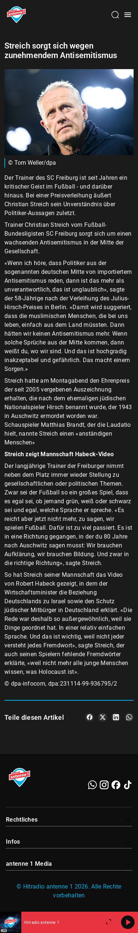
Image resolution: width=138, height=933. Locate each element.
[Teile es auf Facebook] (89, 717)
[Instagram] (104, 784)
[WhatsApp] (92, 784)
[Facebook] (116, 784)
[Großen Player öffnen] (108, 922)
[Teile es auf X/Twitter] (102, 717)
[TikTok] (127, 784)
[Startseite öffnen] (16, 14)
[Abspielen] (127, 922)
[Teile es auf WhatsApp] (129, 717)
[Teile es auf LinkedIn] (116, 717)
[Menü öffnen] (128, 15)
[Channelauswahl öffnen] (115, 15)
